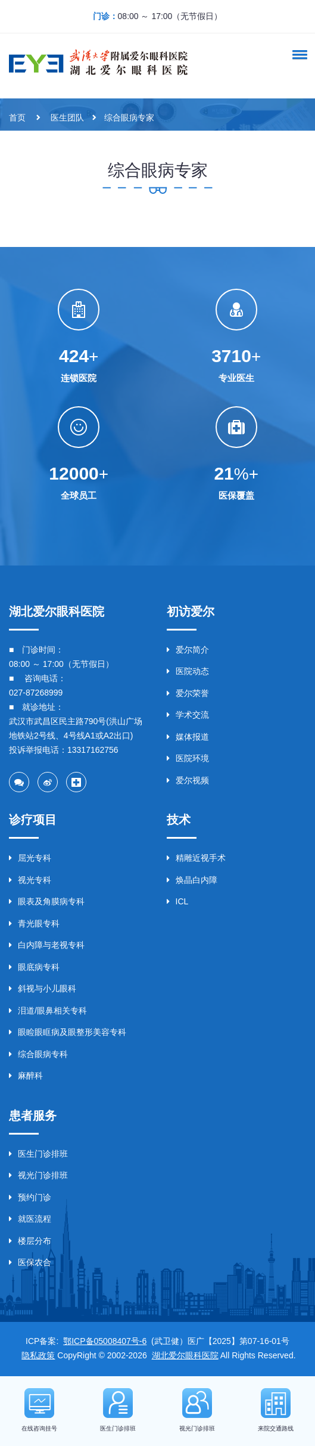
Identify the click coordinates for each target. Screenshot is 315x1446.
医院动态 (188, 671)
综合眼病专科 (38, 1054)
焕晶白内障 (192, 880)
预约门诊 (30, 1197)
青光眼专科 (34, 923)
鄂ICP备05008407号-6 (104, 1341)
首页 (17, 117)
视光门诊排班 (38, 1175)
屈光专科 (30, 858)
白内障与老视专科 (47, 945)
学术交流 (188, 714)
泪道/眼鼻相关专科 (48, 1010)
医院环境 (188, 758)
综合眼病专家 (129, 117)
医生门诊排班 (38, 1153)
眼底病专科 (34, 967)
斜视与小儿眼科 (42, 988)
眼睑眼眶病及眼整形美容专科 (67, 1032)
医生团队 (67, 117)
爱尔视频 (188, 780)
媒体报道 (188, 736)
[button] (297, 54)
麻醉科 (26, 1075)
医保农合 (30, 1262)
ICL (178, 901)
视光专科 (30, 880)
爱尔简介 (188, 649)
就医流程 (30, 1218)
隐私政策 (38, 1355)
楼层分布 (30, 1241)
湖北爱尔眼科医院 (185, 1355)
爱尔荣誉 (188, 693)
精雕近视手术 (196, 858)
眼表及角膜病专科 (47, 901)
